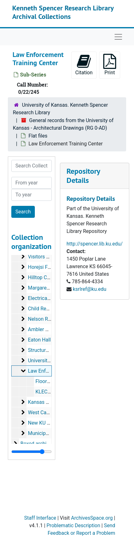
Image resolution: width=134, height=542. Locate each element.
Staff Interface (40, 518)
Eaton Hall (39, 340)
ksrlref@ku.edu (89, 289)
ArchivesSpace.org (92, 518)
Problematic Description (73, 525)
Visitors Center (44, 257)
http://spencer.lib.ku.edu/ (95, 244)
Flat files (38, 136)
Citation (84, 65)
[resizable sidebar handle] (31, 451)
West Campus (43, 412)
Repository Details (83, 175)
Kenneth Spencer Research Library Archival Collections (63, 11)
